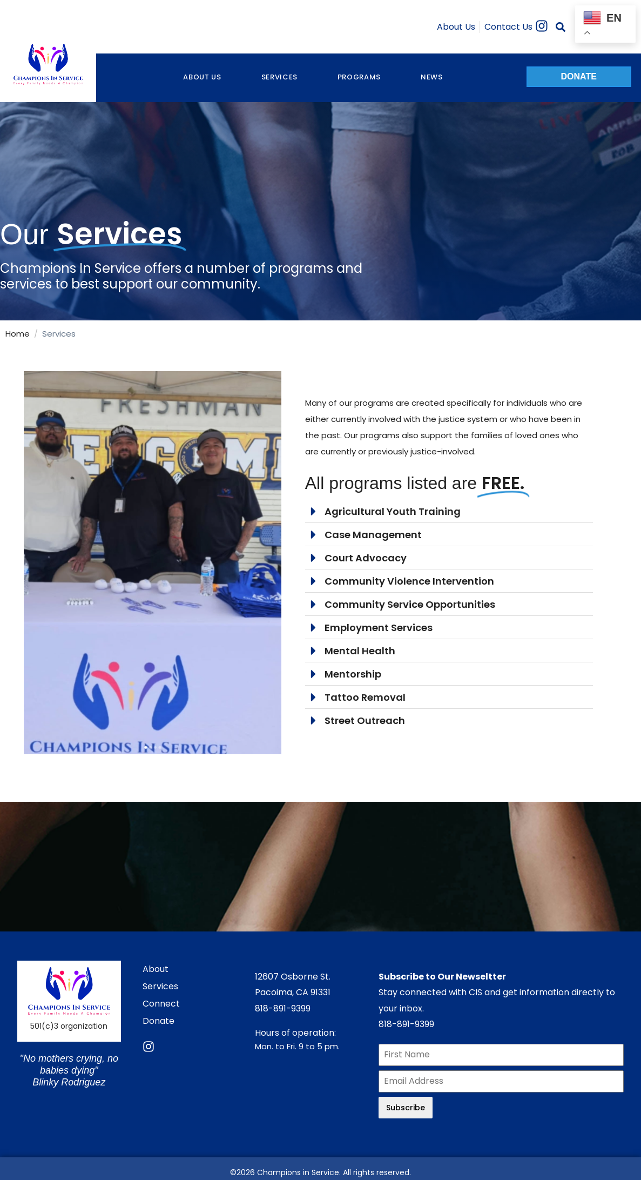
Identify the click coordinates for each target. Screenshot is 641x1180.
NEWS (432, 77)
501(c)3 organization (68, 1026)
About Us (202, 77)
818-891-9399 (283, 1008)
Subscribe (405, 1107)
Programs (359, 77)
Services (279, 77)
